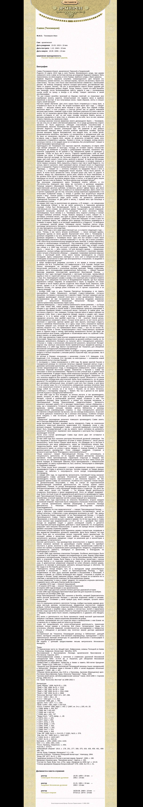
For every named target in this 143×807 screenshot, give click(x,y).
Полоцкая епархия (48, 793)
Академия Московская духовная (54, 785)
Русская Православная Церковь (54, 58)
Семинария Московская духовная (54, 778)
